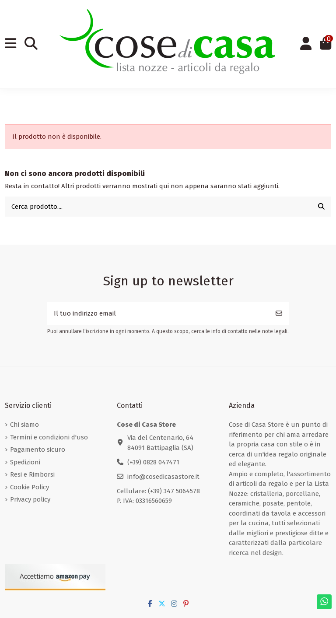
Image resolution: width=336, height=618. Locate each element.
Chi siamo (24, 424)
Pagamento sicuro (37, 449)
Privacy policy (30, 499)
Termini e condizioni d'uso (49, 437)
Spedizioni (25, 462)
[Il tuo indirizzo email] (158, 313)
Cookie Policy (29, 487)
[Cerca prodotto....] (321, 207)
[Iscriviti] (279, 313)
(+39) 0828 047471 (153, 462)
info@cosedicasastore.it (163, 477)
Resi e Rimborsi (32, 474)
